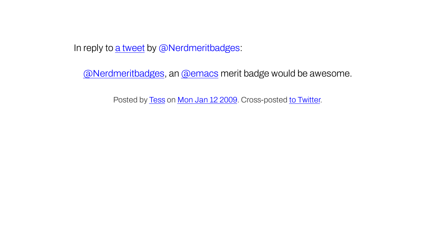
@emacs (200, 73)
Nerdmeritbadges (204, 48)
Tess (157, 100)
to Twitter (304, 100)
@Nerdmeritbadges (123, 73)
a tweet (130, 48)
